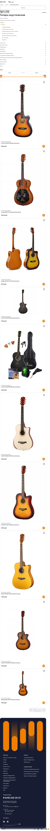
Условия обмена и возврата (30, 773)
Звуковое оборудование (6, 53)
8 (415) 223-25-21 (12, 798)
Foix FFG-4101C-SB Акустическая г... (10, 524)
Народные (2, 51)
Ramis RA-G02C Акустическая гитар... (11, 593)
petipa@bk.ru (6, 817)
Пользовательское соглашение (31, 771)
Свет (1, 66)
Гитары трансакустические (9, 35)
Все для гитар (3, 45)
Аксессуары (3, 59)
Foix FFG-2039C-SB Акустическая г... (10, 143)
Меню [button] (3, 829)
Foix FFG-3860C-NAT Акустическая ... (11, 456)
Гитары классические (7, 33)
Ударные (2, 49)
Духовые (2, 63)
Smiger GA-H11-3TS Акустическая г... (10, 281)
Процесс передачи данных (30, 776)
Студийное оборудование (7, 55)
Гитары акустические (7, 29)
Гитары (6, 4)
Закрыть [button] (43, 12)
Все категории (4, 18)
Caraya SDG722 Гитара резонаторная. (11, 212)
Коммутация (3, 61)
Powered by (17, 824)
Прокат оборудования (29, 759)
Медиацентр (27, 762)
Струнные (2, 43)
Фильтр (23, 7)
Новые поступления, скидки (7, 20)
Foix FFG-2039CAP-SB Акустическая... (11, 662)
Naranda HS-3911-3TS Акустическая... (11, 699)
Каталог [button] (11, 2)
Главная (1, 4)
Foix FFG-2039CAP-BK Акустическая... (11, 387)
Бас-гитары (5, 37)
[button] (35, 829)
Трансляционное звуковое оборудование (11, 57)
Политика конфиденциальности (31, 769)
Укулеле (4, 39)
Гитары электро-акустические (10, 31)
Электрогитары (6, 27)
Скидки (2, 22)
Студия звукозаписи (28, 757)
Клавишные (3, 47)
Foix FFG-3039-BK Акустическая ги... (10, 318)
